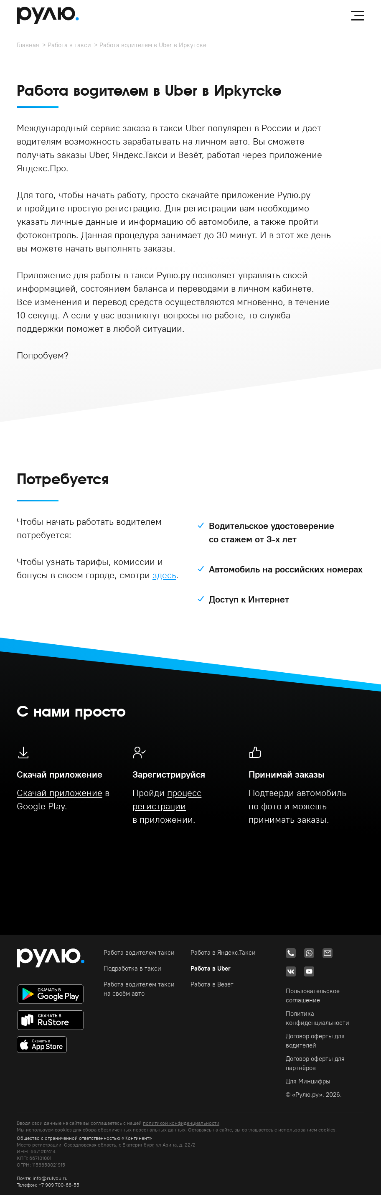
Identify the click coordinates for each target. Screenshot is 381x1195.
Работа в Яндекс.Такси (223, 952)
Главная (28, 45)
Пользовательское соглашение (313, 995)
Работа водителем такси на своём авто (139, 988)
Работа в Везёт (212, 984)
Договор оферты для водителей (315, 1040)
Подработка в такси (132, 968)
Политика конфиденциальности (317, 1018)
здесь (164, 575)
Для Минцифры (308, 1081)
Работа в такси (69, 45)
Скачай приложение (59, 792)
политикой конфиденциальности (181, 1123)
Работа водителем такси (139, 952)
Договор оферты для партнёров (315, 1063)
